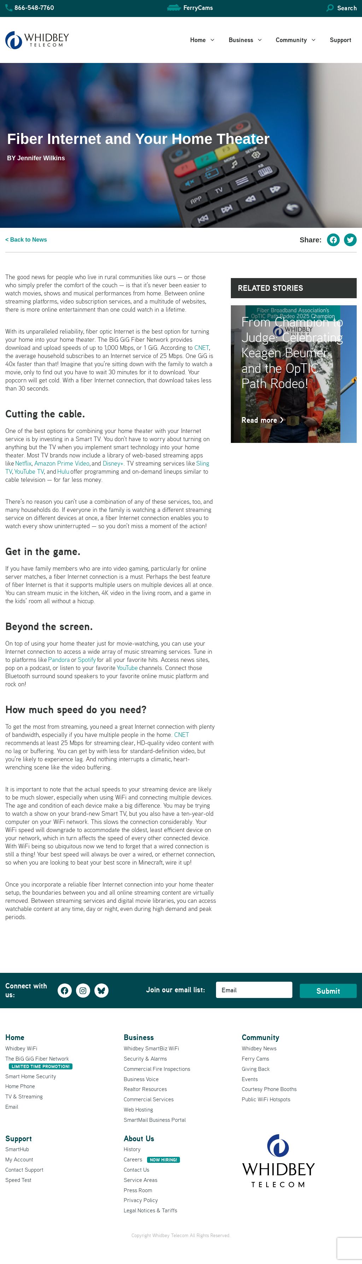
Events (250, 1079)
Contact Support (24, 1169)
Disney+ (113, 463)
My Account (19, 1159)
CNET (201, 348)
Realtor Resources (145, 1088)
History (132, 1149)
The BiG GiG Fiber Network (38, 1062)
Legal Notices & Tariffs (150, 1210)
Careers (152, 1159)
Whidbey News (259, 1048)
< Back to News (26, 240)
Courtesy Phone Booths (269, 1088)
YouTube (127, 668)
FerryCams (198, 7)
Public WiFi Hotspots (266, 1099)
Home (206, 40)
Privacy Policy (141, 1200)
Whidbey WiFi (21, 1048)
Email (11, 1106)
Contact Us (136, 1169)
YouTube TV (29, 471)
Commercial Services (149, 1099)
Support (340, 39)
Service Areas (140, 1179)
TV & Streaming (24, 1096)
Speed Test (18, 1179)
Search (347, 8)
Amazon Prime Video (61, 463)
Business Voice (141, 1079)
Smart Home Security (30, 1076)
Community (300, 40)
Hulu (63, 471)
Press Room (138, 1190)
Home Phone (20, 1086)
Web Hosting (138, 1109)
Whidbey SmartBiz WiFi (151, 1048)
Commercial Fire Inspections (157, 1068)
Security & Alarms (145, 1058)
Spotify (87, 660)
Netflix (23, 463)
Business (250, 40)
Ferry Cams (255, 1058)
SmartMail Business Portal (155, 1119)
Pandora (59, 660)
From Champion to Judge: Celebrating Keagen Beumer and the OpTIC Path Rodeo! (292, 352)
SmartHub (17, 1149)
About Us (139, 1138)
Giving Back (256, 1068)
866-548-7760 (34, 7)
